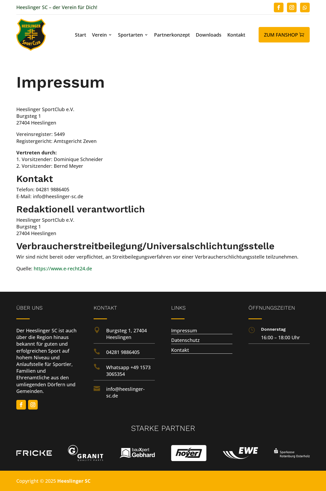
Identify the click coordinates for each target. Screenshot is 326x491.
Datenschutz (185, 340)
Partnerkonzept (172, 35)
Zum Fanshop (281, 35)
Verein (99, 35)
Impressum (184, 330)
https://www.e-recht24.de (63, 268)
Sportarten (130, 35)
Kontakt (236, 35)
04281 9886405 (123, 352)
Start (80, 35)
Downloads (208, 35)
